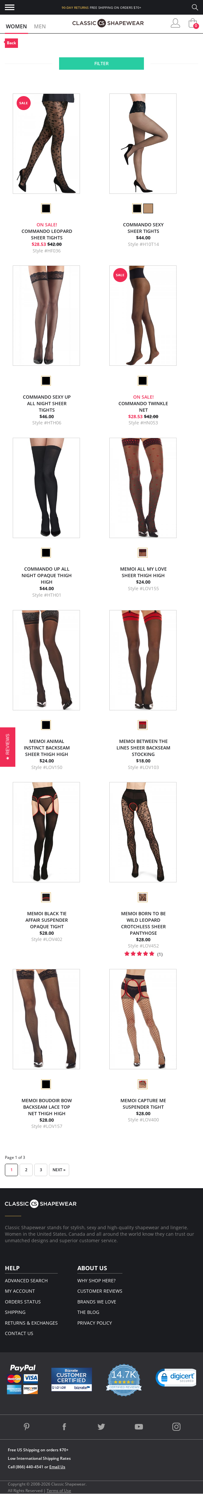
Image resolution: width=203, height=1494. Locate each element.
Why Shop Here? (96, 1280)
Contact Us (19, 1333)
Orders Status (23, 1302)
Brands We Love (96, 1302)
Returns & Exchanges (31, 1323)
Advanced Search (26, 1280)
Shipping (15, 1312)
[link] (178, 1379)
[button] (7, 747)
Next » (59, 1170)
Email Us (57, 1467)
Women (16, 26)
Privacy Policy (94, 1323)
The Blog (88, 1312)
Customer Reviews (99, 1291)
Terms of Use (59, 1490)
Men (40, 26)
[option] (45, 208)
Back (11, 43)
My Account (20, 1291)
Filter (101, 63)
